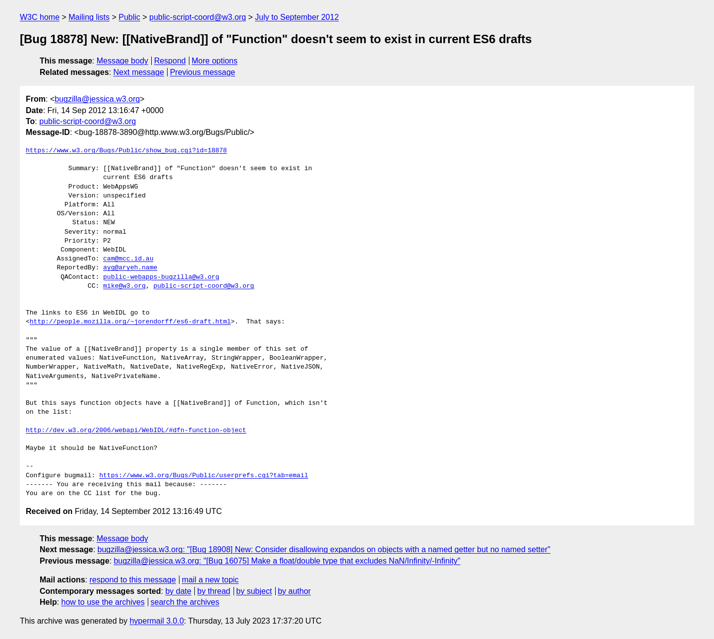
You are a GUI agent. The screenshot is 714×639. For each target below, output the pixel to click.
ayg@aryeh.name (130, 267)
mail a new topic (210, 579)
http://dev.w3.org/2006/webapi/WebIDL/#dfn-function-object (136, 430)
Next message (139, 72)
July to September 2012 (297, 17)
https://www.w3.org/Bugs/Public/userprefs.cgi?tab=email (203, 475)
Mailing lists (89, 17)
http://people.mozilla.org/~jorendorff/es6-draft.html (130, 322)
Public (129, 17)
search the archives (185, 602)
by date (178, 591)
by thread (214, 591)
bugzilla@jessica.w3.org (97, 99)
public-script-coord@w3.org (197, 17)
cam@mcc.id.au (128, 259)
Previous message (203, 72)
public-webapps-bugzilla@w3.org (161, 277)
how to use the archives (103, 602)
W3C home (40, 17)
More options (215, 61)
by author (294, 591)
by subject (254, 591)
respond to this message (132, 579)
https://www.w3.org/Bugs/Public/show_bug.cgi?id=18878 (126, 150)
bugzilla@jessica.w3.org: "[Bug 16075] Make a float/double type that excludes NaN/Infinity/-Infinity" (287, 561)
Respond (170, 61)
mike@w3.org (124, 286)
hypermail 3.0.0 (156, 621)
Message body (122, 61)
